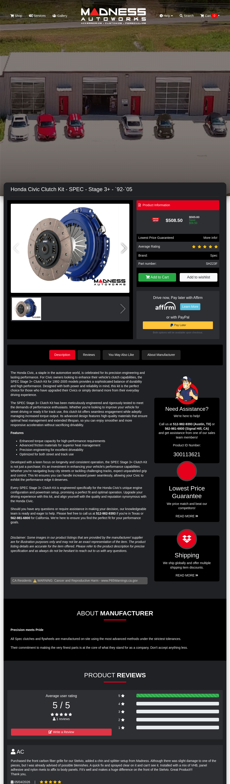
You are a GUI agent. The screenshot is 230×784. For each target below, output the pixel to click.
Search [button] (187, 16)
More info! (210, 237)
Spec (213, 255)
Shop (16, 16)
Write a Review (61, 732)
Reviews (89, 355)
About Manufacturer (162, 355)
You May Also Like (122, 355)
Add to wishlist (198, 277)
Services (37, 16)
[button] (124, 248)
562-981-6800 (20, 518)
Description (62, 355)
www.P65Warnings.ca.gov (119, 580)
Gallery (59, 16)
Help (166, 16)
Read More (187, 516)
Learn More (190, 306)
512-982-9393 (106, 513)
